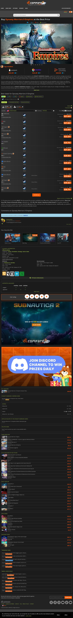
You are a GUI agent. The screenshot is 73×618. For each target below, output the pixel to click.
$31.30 (67, 169)
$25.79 (67, 142)
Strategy (20, 260)
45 (3, 123)
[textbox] (12, 111)
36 (3, 115)
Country (3, 110)
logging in (25, 215)
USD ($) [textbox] (45, 110)
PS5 (9, 96)
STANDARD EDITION (13, 102)
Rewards (21, 8)
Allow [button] (66, 615)
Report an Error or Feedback (64, 198)
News (26, 8)
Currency (39, 110)
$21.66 (67, 123)
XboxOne (29, 96)
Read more (36, 90)
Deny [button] (58, 615)
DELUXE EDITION (25, 102)
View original (68, 224)
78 (3, 149)
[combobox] (20, 111)
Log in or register (66, 8)
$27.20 (67, 149)
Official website (6, 258)
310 (3, 168)
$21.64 (67, 116)
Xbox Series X (39, 96)
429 (3, 155)
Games (2, 8)
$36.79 (67, 189)
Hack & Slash (26, 260)
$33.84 (67, 176)
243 (3, 143)
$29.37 (67, 163)
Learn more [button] (28, 615)
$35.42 (67, 183)
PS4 (14, 96)
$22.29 (67, 136)
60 (3, 135)
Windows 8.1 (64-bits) (9, 271)
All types (4, 102)
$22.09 (67, 129)
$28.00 (67, 155)
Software (15, 8)
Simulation (14, 260)
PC (3, 96)
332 (3, 128)
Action (9, 260)
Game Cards (8, 8)
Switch (21, 96)
